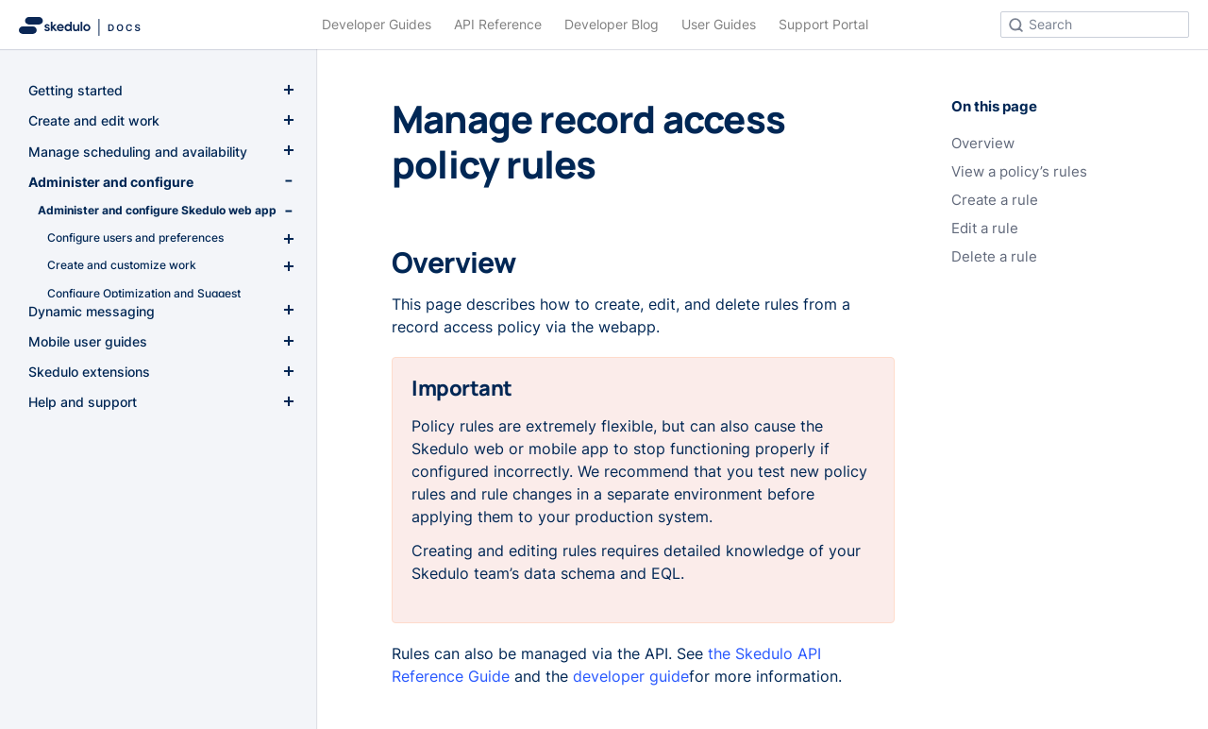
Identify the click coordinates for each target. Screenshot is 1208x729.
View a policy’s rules (1019, 171)
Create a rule (994, 200)
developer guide (631, 676)
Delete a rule (994, 256)
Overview (983, 143)
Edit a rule (984, 228)
